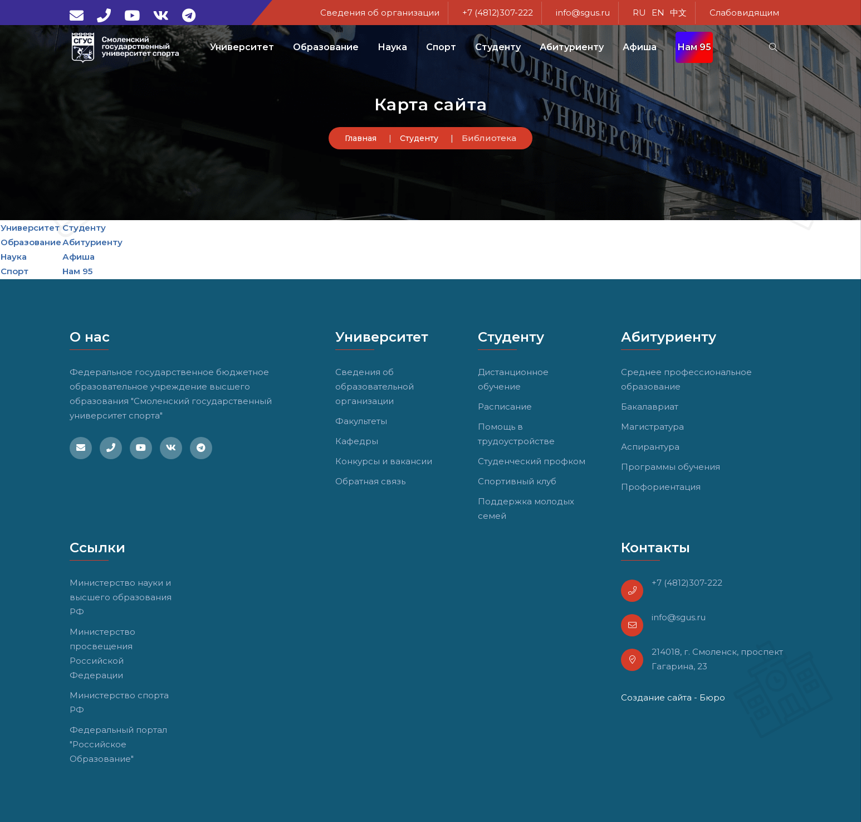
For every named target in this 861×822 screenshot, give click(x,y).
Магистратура (652, 426)
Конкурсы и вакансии (383, 461)
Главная (360, 138)
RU (639, 12)
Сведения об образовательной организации (374, 386)
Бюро (712, 697)
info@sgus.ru (583, 12)
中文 (678, 12)
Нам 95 (694, 47)
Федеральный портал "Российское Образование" (118, 744)
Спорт (14, 271)
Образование (31, 242)
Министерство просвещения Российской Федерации (102, 653)
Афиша (640, 47)
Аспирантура (650, 446)
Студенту (419, 138)
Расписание (505, 406)
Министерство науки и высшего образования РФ (121, 597)
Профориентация (661, 486)
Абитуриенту (92, 242)
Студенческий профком (531, 461)
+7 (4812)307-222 (497, 12)
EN (658, 12)
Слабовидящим (744, 12)
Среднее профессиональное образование (686, 379)
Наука (14, 256)
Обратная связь (370, 481)
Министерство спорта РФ (119, 702)
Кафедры (356, 441)
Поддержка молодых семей (526, 508)
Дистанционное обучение (513, 379)
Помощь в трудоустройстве (516, 433)
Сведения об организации (379, 12)
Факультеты (361, 421)
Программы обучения (670, 466)
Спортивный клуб (517, 481)
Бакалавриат (649, 406)
